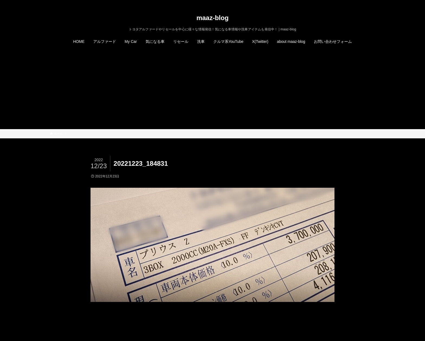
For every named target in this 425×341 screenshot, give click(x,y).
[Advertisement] (212, 88)
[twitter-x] (350, 3)
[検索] (371, 3)
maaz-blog (213, 18)
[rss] (364, 3)
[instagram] (357, 3)
